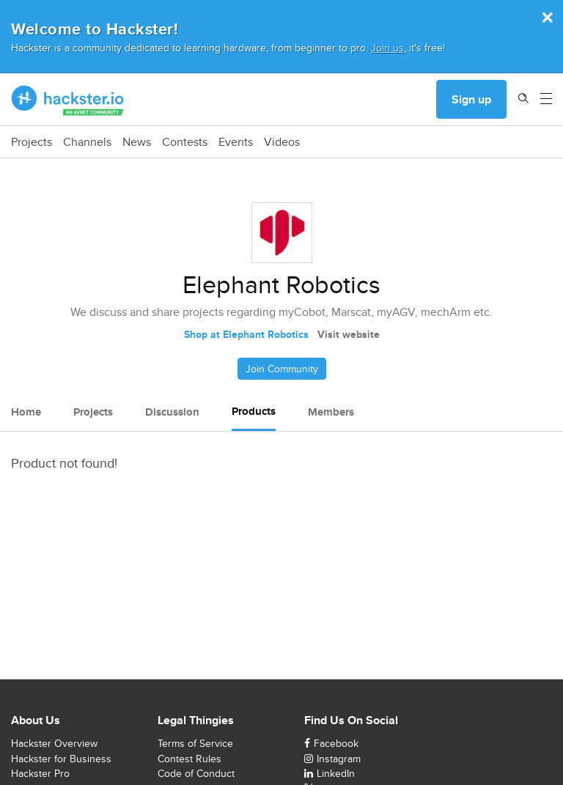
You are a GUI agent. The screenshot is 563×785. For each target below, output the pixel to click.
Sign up (471, 99)
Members (331, 412)
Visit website (348, 334)
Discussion (172, 412)
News (136, 142)
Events (235, 142)
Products (254, 411)
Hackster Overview (54, 743)
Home (26, 412)
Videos (282, 142)
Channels (87, 142)
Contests (184, 142)
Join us (387, 47)
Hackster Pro (40, 773)
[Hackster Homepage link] (68, 99)
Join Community (282, 368)
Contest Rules (189, 758)
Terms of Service (195, 743)
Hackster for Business (61, 758)
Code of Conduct (196, 773)
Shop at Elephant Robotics (246, 334)
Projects (31, 142)
